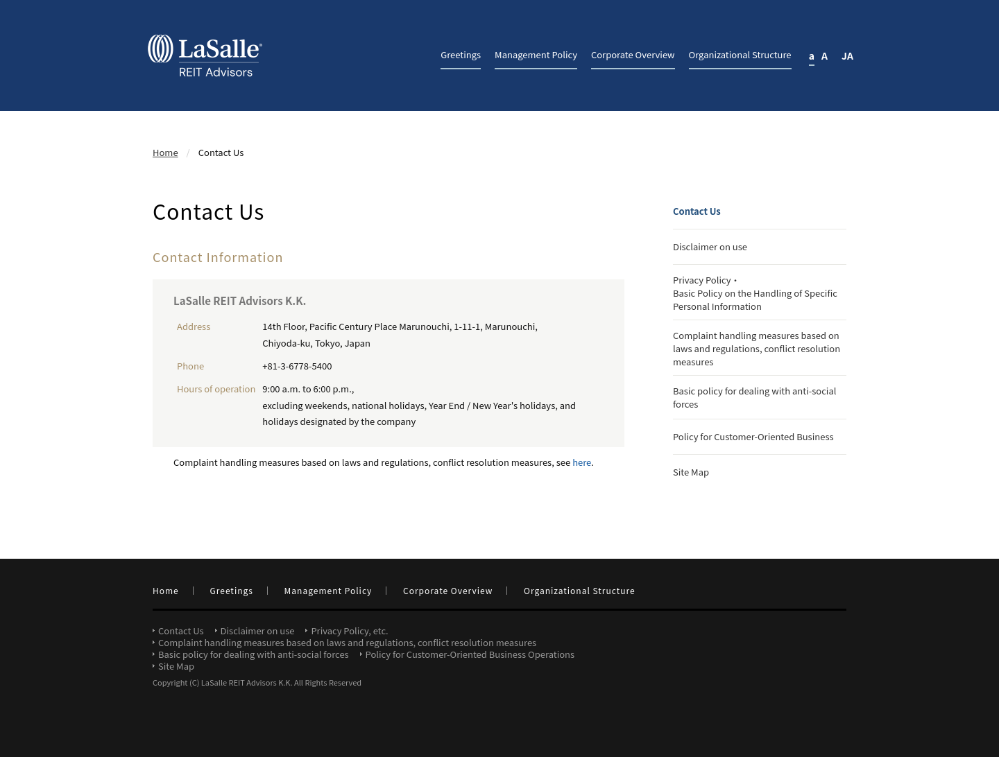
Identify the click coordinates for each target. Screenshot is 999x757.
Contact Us (697, 211)
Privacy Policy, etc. (349, 630)
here (581, 462)
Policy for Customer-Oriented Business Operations (470, 654)
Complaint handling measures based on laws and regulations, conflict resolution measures (756, 348)
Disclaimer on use (710, 246)
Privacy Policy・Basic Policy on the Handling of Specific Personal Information (755, 293)
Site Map (691, 471)
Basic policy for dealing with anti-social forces (754, 397)
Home (165, 152)
